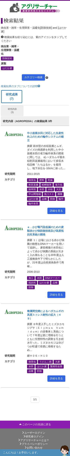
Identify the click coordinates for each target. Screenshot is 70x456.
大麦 (57, 362)
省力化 (58, 185)
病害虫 (32, 180)
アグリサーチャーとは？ (33, 440)
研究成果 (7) (12, 96)
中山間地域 (35, 194)
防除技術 (7, 58)
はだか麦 (7, 68)
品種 (44, 198)
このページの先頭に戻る (35, 424)
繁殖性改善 (56, 366)
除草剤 (32, 189)
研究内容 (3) (12, 111)
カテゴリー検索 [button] (33, 77)
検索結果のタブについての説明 (20, 86)
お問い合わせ (33, 447)
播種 (59, 194)
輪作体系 (33, 203)
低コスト (49, 194)
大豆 (58, 189)
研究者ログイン (33, 436)
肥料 (41, 180)
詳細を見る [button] (56, 210)
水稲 (50, 189)
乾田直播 (33, 185)
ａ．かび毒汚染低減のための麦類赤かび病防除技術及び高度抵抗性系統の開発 (45, 231)
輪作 (61, 198)
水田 (41, 189)
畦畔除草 (47, 185)
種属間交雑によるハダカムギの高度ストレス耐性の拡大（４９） (45, 315)
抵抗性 (32, 282)
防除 (52, 198)
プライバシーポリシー (33, 443)
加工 (31, 278)
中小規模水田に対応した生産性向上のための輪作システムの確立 (45, 137)
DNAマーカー (52, 278)
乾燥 (50, 180)
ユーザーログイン (33, 432)
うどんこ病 (45, 362)
